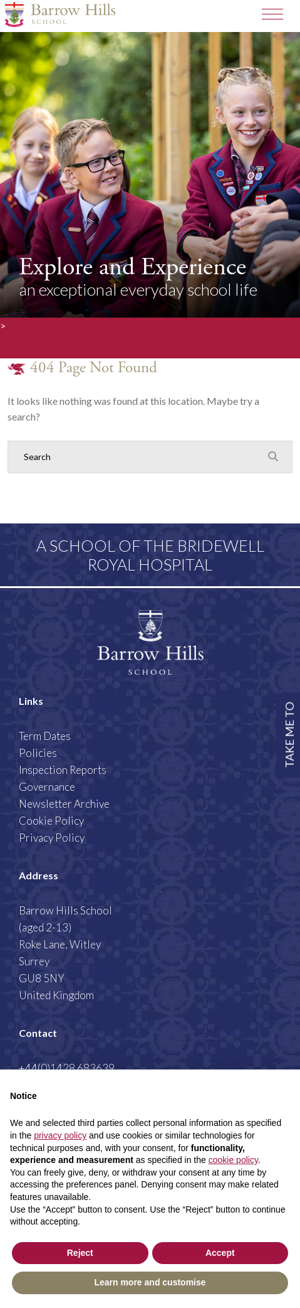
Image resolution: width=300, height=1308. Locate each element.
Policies (38, 752)
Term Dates (45, 735)
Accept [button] (220, 1253)
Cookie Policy (51, 820)
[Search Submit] (273, 456)
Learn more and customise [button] (149, 1282)
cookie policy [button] (233, 1160)
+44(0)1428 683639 (67, 1068)
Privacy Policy (52, 837)
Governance (47, 786)
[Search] (137, 457)
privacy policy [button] (60, 1135)
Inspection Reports (62, 769)
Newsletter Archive (64, 803)
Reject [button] (80, 1253)
